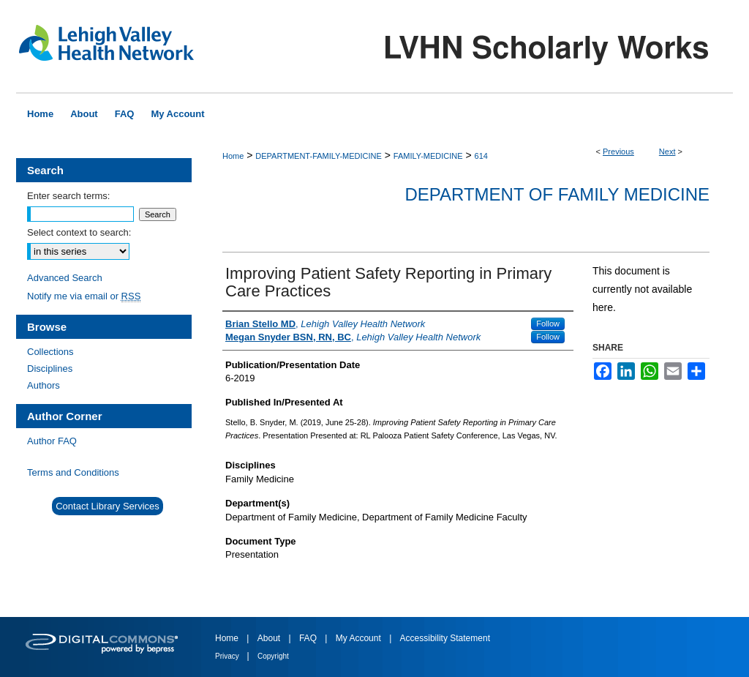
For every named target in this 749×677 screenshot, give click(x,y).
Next (667, 151)
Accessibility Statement (445, 638)
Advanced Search (64, 277)
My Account (359, 638)
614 (481, 156)
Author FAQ (52, 440)
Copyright (273, 656)
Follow (548, 323)
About (270, 638)
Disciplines (49, 368)
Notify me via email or (83, 296)
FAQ (309, 638)
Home (233, 156)
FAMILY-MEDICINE (428, 156)
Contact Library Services (107, 506)
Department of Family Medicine (557, 194)
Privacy (228, 656)
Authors (43, 385)
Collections (50, 351)
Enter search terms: (68, 195)
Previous (618, 151)
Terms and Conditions (73, 472)
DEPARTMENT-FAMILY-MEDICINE (318, 156)
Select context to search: (79, 232)
